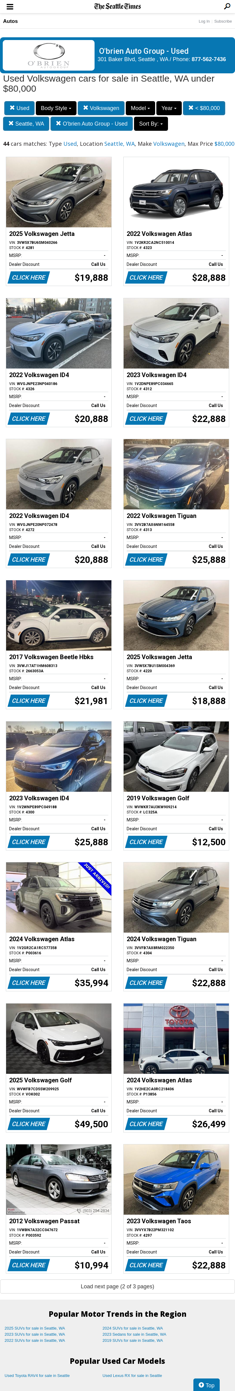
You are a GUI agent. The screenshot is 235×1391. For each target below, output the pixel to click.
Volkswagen (101, 108)
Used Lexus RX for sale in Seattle (132, 1375)
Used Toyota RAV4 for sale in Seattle (37, 1375)
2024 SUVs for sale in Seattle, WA (133, 1328)
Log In (204, 21)
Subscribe (223, 21)
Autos (10, 21)
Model (140, 108)
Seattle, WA (26, 123)
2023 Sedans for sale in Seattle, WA (134, 1334)
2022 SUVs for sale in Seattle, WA (35, 1340)
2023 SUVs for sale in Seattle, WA (35, 1334)
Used (19, 108)
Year (169, 108)
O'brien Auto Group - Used (92, 123)
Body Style (56, 108)
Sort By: (151, 124)
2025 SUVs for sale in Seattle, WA (35, 1328)
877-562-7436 (209, 59)
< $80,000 (204, 108)
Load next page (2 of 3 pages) (117, 1286)
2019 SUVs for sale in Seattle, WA (133, 1340)
